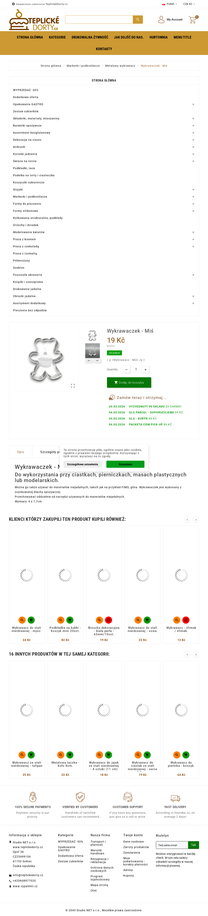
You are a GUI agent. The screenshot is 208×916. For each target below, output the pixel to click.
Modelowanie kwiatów (29, 232)
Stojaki (18, 189)
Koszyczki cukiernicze (29, 182)
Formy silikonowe (25, 210)
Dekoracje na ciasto (27, 139)
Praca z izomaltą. (25, 253)
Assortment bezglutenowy (31, 132)
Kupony (128, 875)
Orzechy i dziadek (25, 225)
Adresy (128, 870)
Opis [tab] (20, 452)
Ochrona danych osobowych (102, 869)
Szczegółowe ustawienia (82, 464)
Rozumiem (125, 464)
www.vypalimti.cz (25, 886)
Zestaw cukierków (25, 111)
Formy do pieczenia (27, 203)
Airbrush (19, 146)
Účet (94, 890)
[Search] (99, 19)
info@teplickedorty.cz (28, 875)
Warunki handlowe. (98, 852)
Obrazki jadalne (24, 296)
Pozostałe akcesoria (27, 274)
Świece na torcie (25, 161)
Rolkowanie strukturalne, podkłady (38, 218)
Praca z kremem (24, 239)
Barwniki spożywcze (27, 125)
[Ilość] (136, 369)
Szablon (18, 267)
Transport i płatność (98, 843)
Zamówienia (131, 852)
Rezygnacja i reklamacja (99, 860)
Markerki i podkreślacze (30, 196)
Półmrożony (21, 260)
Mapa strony (99, 885)
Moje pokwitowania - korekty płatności (135, 861)
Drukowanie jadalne (27, 289)
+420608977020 (24, 880)
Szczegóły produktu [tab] (55, 452)
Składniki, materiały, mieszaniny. (36, 118)
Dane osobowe (133, 841)
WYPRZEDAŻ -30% (25, 90)
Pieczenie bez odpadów (30, 310)
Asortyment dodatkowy (29, 303)
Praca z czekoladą (26, 246)
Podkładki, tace (24, 168)
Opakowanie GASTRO (28, 104)
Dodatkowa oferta (25, 97)
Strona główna (104, 80)
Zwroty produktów (136, 847)
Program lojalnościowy (100, 878)
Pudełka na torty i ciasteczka (34, 175)
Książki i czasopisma (28, 281)
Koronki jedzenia (25, 154)
